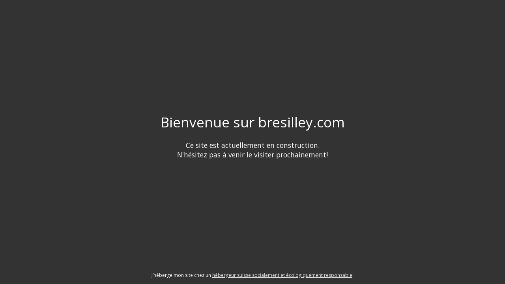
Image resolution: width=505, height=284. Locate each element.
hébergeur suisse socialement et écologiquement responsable (282, 275)
